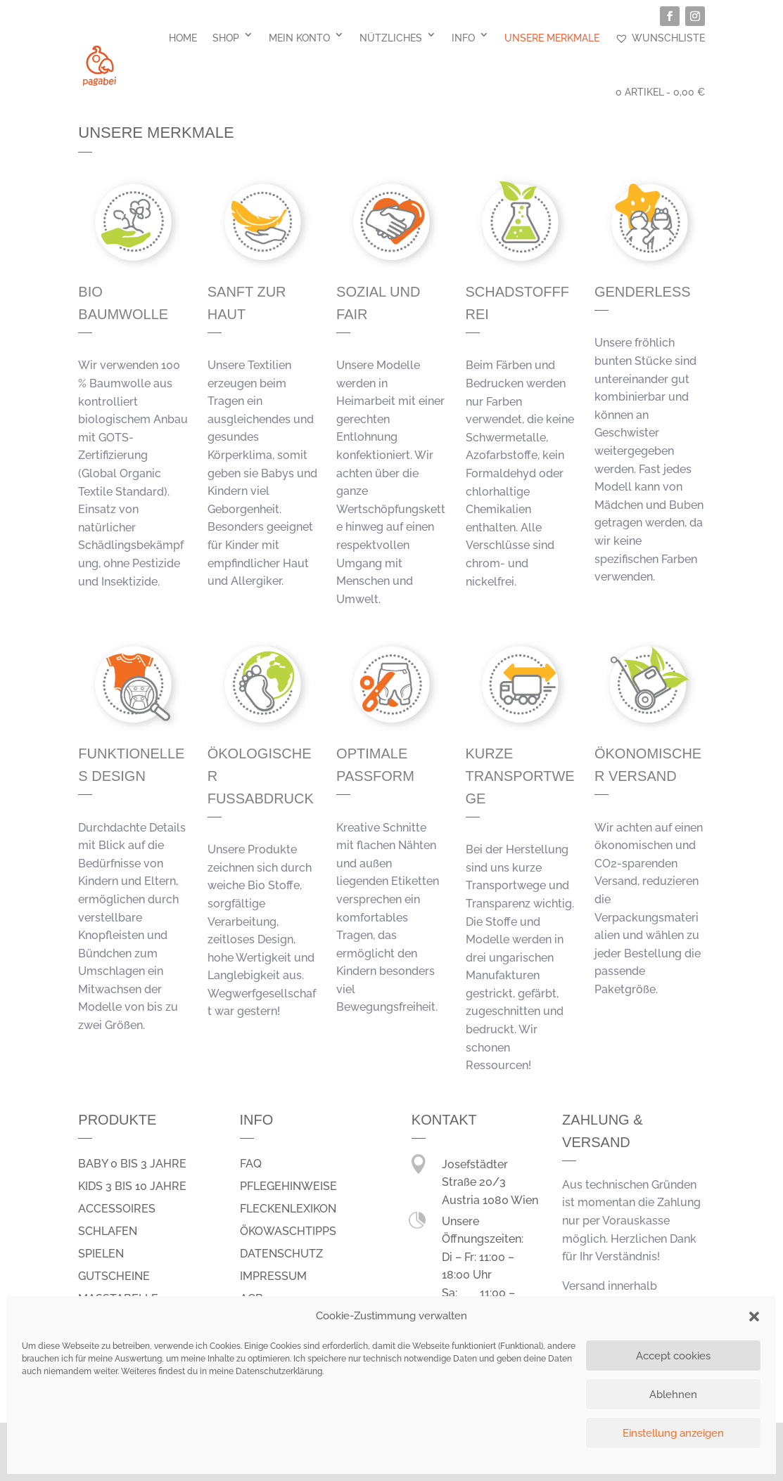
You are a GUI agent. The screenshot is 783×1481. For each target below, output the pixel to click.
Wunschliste (660, 38)
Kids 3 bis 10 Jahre (132, 1186)
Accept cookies (673, 1356)
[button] (754, 1316)
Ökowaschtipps (288, 1231)
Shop (225, 38)
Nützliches (390, 38)
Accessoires (116, 1208)
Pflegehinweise (288, 1186)
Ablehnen (673, 1394)
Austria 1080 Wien (490, 1200)
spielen (101, 1253)
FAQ (251, 1163)
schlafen (107, 1231)
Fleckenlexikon (288, 1208)
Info (463, 38)
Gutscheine (114, 1276)
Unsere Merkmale (551, 38)
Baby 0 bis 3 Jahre (132, 1163)
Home (183, 38)
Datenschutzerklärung (279, 1371)
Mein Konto (299, 38)
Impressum (273, 1276)
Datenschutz (281, 1253)
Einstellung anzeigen (673, 1433)
